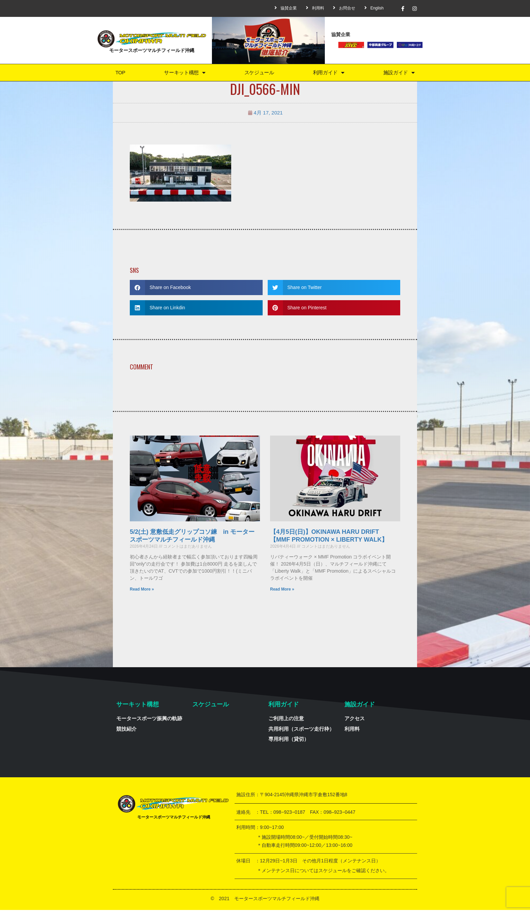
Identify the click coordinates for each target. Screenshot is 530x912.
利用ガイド (328, 73)
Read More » (142, 591)
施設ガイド (399, 73)
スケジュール (259, 73)
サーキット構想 (184, 73)
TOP (119, 73)
